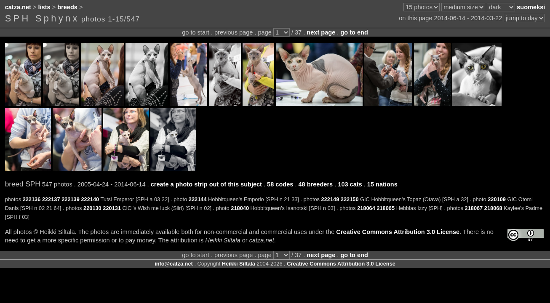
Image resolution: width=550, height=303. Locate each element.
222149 (330, 199)
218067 (474, 208)
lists (44, 7)
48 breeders (315, 184)
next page (321, 32)
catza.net (18, 7)
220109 (497, 199)
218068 (493, 208)
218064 (366, 208)
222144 (198, 199)
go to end (354, 32)
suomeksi (531, 7)
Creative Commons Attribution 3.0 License (397, 232)
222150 (350, 199)
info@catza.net (174, 263)
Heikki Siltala (238, 263)
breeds (67, 7)
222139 (70, 199)
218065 (385, 208)
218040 (240, 208)
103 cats (350, 184)
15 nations (382, 184)
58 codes (280, 184)
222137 (51, 199)
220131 (112, 208)
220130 (92, 208)
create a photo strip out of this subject (206, 184)
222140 (90, 199)
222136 (32, 199)
